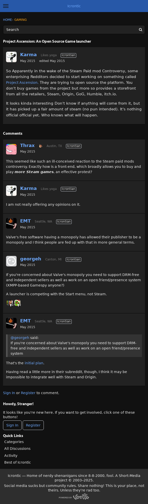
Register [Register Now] (33, 425)
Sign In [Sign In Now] (12, 425)
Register (28, 393)
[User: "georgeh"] (11, 261)
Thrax (27, 145)
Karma (28, 54)
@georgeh (20, 338)
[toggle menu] (6, 6)
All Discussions (17, 449)
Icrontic (74, 6)
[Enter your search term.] (74, 29)
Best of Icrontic (17, 462)
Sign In (9, 393)
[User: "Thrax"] (11, 149)
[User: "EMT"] (11, 223)
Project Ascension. (22, 83)
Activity (10, 456)
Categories (14, 442)
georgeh (30, 258)
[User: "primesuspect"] (10, 303)
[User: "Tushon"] (17, 303)
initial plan (34, 363)
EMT (25, 221)
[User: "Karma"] (11, 57)
